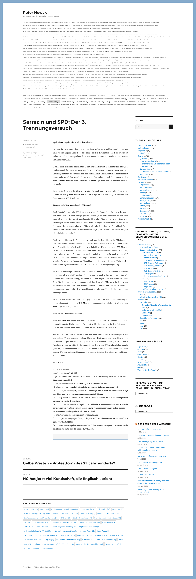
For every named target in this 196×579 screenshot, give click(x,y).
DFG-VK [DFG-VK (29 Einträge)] (65, 518)
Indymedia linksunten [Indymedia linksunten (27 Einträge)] (89, 527)
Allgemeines (145, 185)
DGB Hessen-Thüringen (153, 263)
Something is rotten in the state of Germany (92, 60)
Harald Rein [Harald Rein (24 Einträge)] (108, 522)
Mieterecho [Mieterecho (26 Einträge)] (101, 535)
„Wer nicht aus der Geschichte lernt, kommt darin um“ (101, 45)
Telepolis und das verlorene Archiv (61, 25)
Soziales (143, 214)
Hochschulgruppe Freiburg (154, 276)
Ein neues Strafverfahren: (159, 57)
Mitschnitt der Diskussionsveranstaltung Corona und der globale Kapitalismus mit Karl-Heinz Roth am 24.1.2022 (53, 74)
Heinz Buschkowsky (37, 154)
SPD (141, 329)
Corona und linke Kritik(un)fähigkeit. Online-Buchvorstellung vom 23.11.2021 (88, 95)
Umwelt (143, 216)
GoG (141, 294)
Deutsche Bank (144, 362)
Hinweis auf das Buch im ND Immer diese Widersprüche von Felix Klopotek (102, 80)
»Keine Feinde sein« (146, 475)
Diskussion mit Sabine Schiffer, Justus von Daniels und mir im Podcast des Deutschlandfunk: (48, 40)
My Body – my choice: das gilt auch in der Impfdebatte (100, 74)
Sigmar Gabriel (38, 155)
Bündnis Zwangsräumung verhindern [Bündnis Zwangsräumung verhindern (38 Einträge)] (41, 513)
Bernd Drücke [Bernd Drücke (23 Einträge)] (88, 509)
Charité (140, 357)
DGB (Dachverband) (150, 253)
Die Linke (143, 302)
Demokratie (26, 71)
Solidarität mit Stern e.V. (111, 34)
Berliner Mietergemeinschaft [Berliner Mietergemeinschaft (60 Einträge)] (64, 509)
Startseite (132, 98)
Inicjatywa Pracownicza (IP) (151, 297)
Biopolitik (141, 151)
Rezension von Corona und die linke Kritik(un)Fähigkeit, (132, 74)
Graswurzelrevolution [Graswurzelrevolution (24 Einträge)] (89, 522)
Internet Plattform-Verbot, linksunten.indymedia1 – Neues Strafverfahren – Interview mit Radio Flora (50, 60)
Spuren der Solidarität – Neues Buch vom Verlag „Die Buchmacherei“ (139, 34)
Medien (143, 208)
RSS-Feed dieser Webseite (154, 424)
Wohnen (124, 68)
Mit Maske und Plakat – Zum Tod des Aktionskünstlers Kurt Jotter (114, 51)
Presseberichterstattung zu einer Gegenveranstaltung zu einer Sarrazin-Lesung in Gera (122, 104)
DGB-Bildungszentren (153, 266)
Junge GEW (148, 287)
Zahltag (137, 68)
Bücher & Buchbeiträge (67, 101)
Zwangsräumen (165, 68)
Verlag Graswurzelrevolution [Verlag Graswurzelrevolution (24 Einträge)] (47, 544)
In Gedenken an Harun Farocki (88, 104)
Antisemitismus (145, 68)
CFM (141, 360)
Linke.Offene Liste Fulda (151, 310)
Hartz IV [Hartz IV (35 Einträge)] (29, 527)
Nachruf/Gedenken (145, 180)
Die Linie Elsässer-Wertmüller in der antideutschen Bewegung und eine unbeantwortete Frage (49, 22)
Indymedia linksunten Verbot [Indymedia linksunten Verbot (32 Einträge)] (37, 531)
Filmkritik (142, 153)
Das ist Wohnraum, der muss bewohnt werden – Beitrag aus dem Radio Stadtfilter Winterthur (48, 37)
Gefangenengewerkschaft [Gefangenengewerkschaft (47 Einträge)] (64, 522)
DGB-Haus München (152, 271)
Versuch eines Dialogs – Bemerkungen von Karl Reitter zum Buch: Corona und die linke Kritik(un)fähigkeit (51, 80)
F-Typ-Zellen (155, 68)
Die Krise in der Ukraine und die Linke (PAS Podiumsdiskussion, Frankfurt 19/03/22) (114, 63)
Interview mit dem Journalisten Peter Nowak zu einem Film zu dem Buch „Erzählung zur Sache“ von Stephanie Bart (140, 37)
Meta (108, 101)
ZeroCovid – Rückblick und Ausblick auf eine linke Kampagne (103, 68)
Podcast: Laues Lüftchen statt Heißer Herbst (137, 42)
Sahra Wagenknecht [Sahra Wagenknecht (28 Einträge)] (106, 540)
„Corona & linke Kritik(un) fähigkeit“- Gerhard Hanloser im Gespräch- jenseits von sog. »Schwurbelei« (138, 95)
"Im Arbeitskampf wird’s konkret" (155, 172)
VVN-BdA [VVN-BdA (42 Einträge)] (68, 544)
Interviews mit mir (82, 101)
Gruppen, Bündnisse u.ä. (147, 292)
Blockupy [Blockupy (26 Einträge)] (117, 509)
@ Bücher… (41, 101)
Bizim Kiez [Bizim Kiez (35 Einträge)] (104, 509)
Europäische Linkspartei (149, 318)
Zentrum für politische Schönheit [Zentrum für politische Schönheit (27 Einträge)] (39, 548)
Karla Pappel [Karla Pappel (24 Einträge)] (104, 531)
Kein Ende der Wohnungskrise (150, 462)
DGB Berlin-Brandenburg (154, 260)
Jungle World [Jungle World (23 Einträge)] (87, 531)
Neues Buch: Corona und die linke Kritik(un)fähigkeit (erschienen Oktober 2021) (44, 95)
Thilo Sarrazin (27, 157)
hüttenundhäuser (147, 198)
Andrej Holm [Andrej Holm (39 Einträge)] (31, 509)
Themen (25, 101)
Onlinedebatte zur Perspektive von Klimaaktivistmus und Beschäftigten (42, 45)
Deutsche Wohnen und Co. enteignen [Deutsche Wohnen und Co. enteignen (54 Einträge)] (41, 518)
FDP (141, 321)
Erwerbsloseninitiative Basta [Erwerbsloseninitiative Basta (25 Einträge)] (107, 518)
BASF (140, 352)
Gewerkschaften (144, 245)
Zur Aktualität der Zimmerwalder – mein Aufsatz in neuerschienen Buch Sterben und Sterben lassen (111, 31)
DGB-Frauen (149, 268)
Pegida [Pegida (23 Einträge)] (49, 540)
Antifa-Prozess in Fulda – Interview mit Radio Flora (92, 107)
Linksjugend (147, 315)
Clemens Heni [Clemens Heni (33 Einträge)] (87, 513)
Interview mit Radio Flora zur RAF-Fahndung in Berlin (91, 37)
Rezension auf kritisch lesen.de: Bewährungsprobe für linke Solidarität (122, 77)
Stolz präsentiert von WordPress (48, 567)
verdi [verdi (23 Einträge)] (27, 544)
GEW (144, 279)
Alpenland (142, 347)
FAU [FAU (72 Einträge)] (27, 522)
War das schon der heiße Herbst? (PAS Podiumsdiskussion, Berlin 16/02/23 (102, 42)
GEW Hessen (149, 284)
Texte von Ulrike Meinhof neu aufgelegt (153, 435)
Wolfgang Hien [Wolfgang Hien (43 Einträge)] (113, 544)
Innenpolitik (30, 147)
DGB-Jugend (149, 274)
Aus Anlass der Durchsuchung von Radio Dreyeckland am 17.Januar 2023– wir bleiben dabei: (125, 57)
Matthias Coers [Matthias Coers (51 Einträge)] (84, 535)
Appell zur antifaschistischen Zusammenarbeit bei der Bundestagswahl (42, 28)
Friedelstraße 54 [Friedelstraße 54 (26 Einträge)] (41, 522)
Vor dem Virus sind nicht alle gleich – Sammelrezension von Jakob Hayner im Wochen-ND (47, 83)
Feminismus (145, 195)
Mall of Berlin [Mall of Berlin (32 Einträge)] (68, 535)
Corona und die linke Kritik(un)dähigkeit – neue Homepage (136, 48)
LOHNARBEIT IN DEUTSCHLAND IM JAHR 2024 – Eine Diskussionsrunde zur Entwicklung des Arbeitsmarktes (52, 31)
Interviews (144, 174)
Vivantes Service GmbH (147, 370)
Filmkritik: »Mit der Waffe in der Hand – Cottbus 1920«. (132, 45)
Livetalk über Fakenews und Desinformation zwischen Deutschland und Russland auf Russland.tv (139, 101)
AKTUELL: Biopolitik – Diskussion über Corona (156, 98)
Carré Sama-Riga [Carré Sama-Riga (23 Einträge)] (69, 513)
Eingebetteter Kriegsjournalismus (115, 60)
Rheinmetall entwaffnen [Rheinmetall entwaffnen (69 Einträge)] (68, 540)
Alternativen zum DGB (152, 255)
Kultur (142, 206)
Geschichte (142, 177)
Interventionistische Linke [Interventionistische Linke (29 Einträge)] (66, 531)
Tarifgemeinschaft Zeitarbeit (153, 289)
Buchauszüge (145, 169)
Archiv (138, 98)
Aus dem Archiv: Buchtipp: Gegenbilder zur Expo (36, 25)
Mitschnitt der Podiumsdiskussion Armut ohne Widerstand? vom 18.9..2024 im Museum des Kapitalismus (92, 28)
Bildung (143, 193)
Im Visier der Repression (97, 101)
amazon (141, 349)
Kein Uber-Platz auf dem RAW (149, 429)
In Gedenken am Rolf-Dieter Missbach (92, 34)
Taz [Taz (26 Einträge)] (121, 540)
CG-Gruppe (142, 354)
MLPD (142, 323)
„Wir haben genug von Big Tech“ (151, 441)
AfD (27, 152)
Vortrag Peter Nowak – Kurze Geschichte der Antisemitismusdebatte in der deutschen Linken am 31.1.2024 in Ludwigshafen (108, 40)
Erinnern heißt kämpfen (147, 469)
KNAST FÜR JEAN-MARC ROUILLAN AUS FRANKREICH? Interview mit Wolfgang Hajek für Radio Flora (50, 104)
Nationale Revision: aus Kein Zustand (74, 45)
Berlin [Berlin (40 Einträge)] (44, 509)
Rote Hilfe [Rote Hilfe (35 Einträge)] (87, 540)
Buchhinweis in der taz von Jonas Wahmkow (88, 77)
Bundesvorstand (150, 258)
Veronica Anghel (144, 219)
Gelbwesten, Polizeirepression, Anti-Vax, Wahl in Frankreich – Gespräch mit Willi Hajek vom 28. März (132, 65)
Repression (144, 211)
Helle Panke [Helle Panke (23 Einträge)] (42, 527)
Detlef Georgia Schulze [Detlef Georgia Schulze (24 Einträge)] (108, 513)
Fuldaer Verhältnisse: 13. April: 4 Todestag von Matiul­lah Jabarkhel (144, 60)
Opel (139, 367)
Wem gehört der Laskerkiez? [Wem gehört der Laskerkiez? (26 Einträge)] (89, 544)
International (145, 203)
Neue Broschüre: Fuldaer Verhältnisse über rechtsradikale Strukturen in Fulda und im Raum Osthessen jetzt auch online (55, 63)
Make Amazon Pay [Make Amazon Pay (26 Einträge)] (49, 535)
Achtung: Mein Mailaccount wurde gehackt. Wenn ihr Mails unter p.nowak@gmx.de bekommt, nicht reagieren (53, 48)
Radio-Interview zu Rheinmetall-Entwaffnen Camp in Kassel (102, 48)
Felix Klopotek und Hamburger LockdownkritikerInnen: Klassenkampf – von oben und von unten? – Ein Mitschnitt (54, 68)
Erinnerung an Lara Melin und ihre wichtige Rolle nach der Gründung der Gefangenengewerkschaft (102, 83)
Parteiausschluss (28, 155)
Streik (130, 68)
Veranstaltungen (52, 101)
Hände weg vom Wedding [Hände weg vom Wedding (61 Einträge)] (64, 527)
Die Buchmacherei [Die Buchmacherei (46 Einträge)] (82, 518)
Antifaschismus (31, 144)
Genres (33, 101)
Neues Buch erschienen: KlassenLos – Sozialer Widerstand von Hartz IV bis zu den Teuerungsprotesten (51, 42)
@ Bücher (144, 159)
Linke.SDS (146, 313)
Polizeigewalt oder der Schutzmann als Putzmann (158, 40)
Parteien (141, 300)
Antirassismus (143, 148)
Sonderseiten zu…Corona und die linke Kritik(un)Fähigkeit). (110, 98)
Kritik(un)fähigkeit (123, 71)
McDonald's (142, 365)
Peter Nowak (35, 12)
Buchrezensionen (149, 161)
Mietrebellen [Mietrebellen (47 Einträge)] (117, 535)
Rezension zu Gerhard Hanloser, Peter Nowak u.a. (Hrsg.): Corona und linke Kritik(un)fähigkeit (48, 77)
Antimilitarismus (144, 146)
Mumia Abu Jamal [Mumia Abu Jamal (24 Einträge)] (33, 540)
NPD (141, 326)
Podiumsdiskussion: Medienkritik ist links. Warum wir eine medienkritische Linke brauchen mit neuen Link (51, 34)
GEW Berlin (148, 281)
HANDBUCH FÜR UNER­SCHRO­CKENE (152, 456)
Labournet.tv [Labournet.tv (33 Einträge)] (31, 535)
